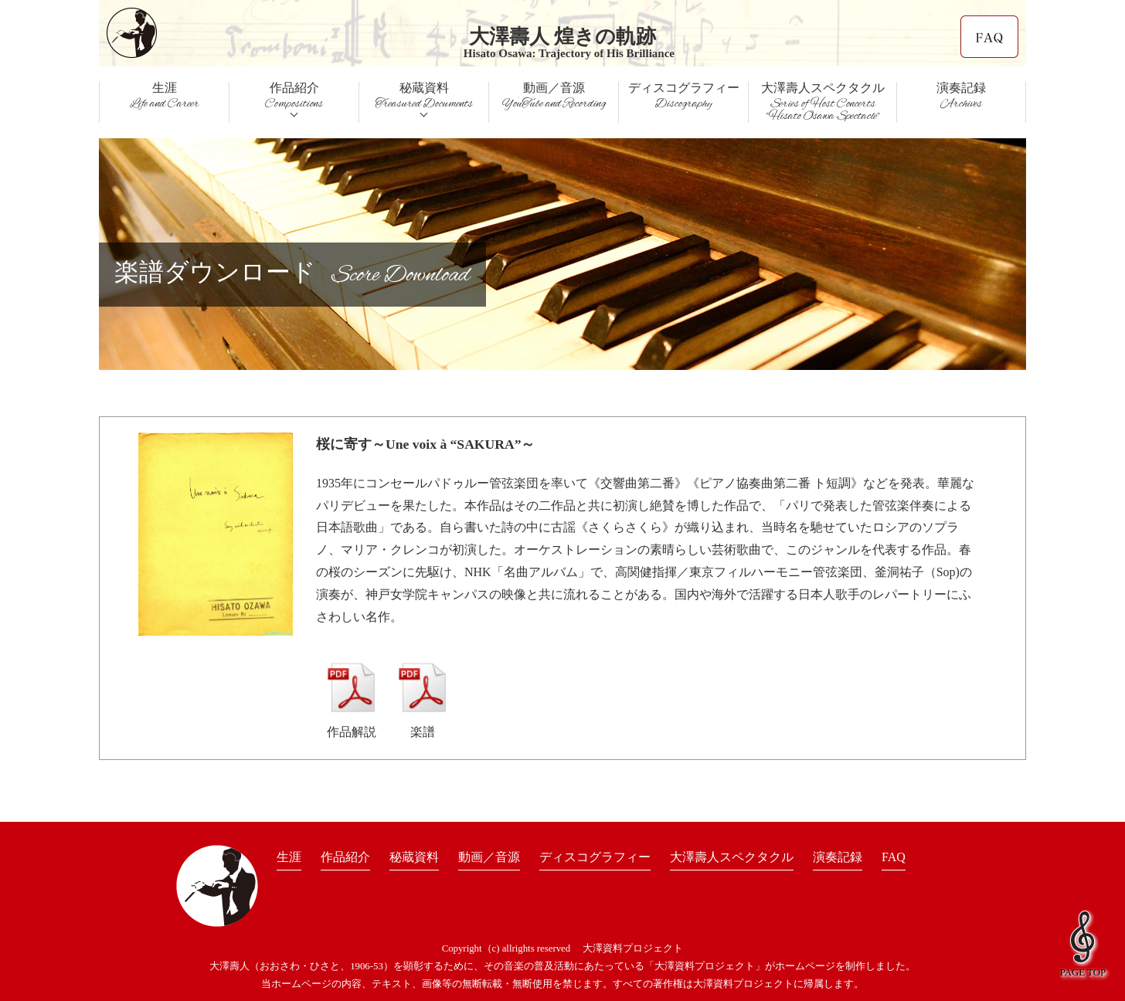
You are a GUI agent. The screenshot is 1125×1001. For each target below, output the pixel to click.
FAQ (894, 857)
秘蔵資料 (414, 857)
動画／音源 (489, 857)
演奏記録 (837, 857)
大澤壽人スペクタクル (822, 102)
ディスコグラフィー (595, 857)
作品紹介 (345, 857)
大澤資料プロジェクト (633, 948)
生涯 (289, 857)
